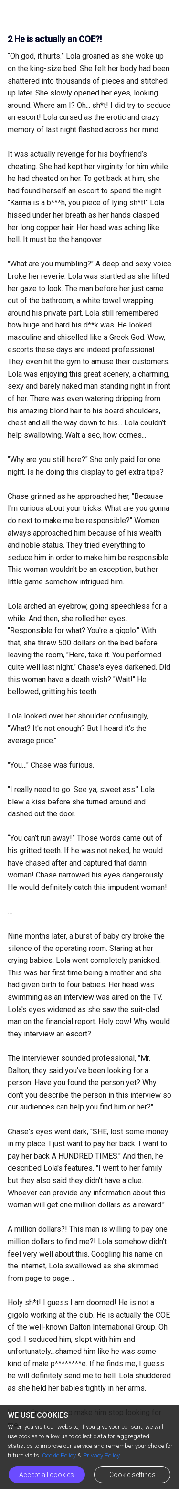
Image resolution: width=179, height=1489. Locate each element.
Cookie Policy (59, 1455)
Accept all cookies (46, 1474)
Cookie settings (132, 1474)
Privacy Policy (101, 1455)
